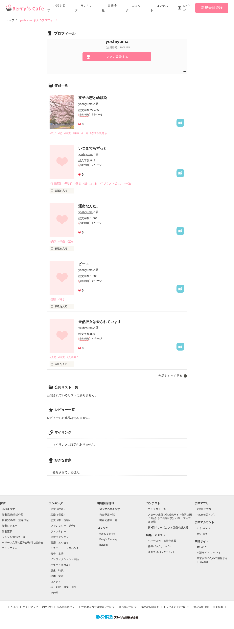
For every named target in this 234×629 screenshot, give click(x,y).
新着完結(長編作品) (13, 514)
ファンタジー (58, 531)
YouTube (202, 533)
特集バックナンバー (159, 546)
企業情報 (218, 606)
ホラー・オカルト (61, 564)
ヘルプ (14, 606)
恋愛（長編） (58, 514)
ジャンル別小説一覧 (13, 537)
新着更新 (7, 531)
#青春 (78, 183)
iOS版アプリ (204, 509)
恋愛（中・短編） (61, 520)
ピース (83, 264)
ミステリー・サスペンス (65, 548)
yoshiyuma (85, 104)
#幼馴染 (68, 183)
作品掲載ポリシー (67, 606)
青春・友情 (57, 553)
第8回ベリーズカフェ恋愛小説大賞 (168, 527)
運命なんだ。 (89, 206)
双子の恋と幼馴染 (92, 98)
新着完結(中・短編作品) (16, 520)
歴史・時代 (57, 570)
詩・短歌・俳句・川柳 (63, 587)
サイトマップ (30, 606)
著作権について (128, 606)
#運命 (70, 241)
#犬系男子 (73, 357)
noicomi (103, 544)
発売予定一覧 (107, 514)
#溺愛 (67, 133)
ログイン (187, 7)
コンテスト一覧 (157, 509)
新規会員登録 (211, 8)
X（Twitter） (204, 528)
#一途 (84, 133)
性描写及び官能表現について (98, 606)
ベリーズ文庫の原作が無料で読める (22, 542)
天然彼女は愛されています (99, 322)
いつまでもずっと (92, 148)
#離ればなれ (90, 183)
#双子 (53, 133)
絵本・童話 (57, 576)
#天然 (53, 357)
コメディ (56, 581)
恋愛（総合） (58, 509)
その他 (54, 592)
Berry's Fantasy (108, 539)
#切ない (117, 183)
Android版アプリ (206, 514)
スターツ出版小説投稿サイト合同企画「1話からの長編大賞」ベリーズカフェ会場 (170, 518)
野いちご (202, 547)
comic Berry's (107, 533)
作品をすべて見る (170, 375)
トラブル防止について (176, 606)
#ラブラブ (105, 183)
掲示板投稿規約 (150, 606)
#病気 (53, 241)
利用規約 (47, 606)
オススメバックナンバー (162, 552)
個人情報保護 (201, 606)
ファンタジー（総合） (63, 525)
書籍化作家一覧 (108, 520)
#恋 (60, 133)
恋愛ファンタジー (61, 537)
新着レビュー (9, 525)
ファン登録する (117, 56)
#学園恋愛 (55, 183)
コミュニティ (9, 548)
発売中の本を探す (109, 509)
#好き (61, 299)
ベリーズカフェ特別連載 (162, 540)
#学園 (76, 133)
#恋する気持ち (98, 133)
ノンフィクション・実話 (65, 559)
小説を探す (8, 509)
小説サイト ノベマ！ (209, 552)
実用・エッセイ (60, 542)
